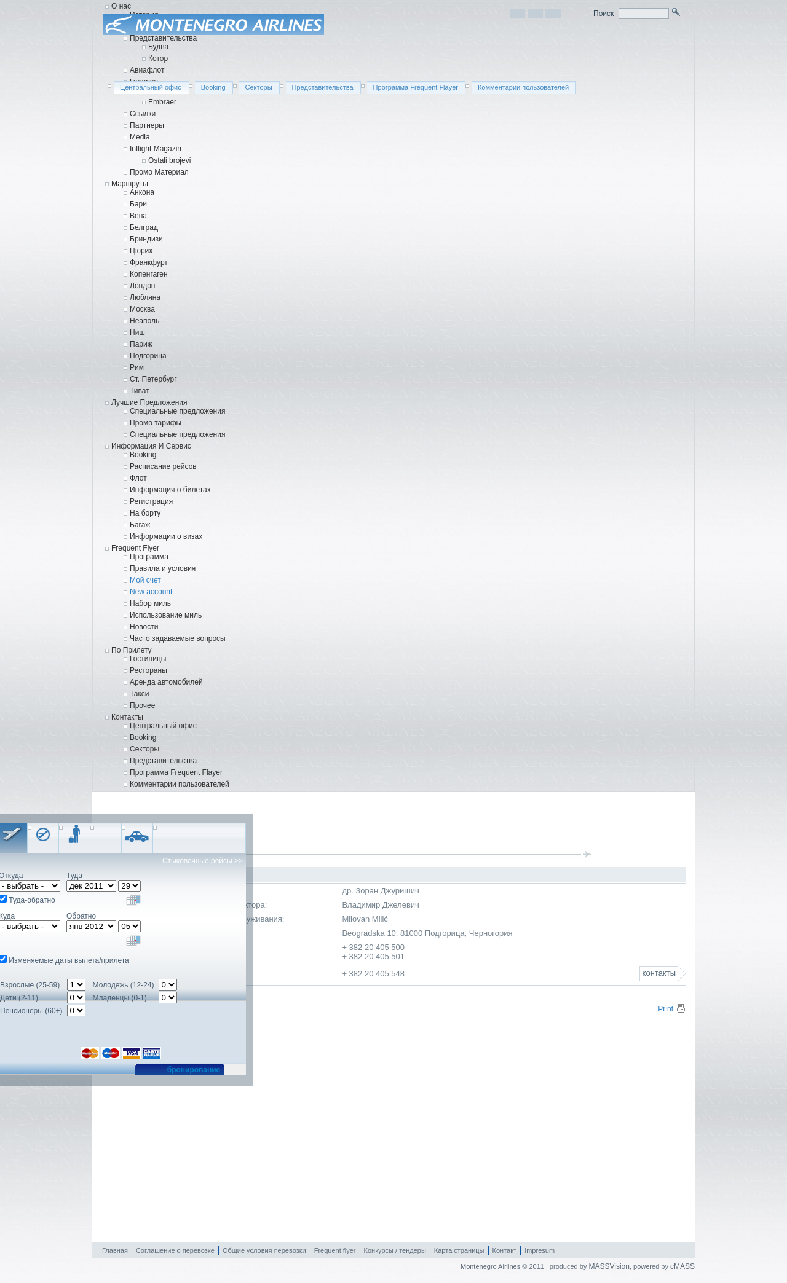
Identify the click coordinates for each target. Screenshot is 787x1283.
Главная (115, 1250)
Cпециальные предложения (177, 434)
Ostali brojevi (169, 160)
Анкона (142, 192)
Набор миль (150, 603)
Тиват (139, 390)
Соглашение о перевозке (175, 1250)
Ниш (137, 332)
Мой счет (145, 580)
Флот (138, 478)
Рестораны (148, 670)
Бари (138, 204)
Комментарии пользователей (179, 784)
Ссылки (143, 113)
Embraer (162, 102)
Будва (158, 46)
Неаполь (144, 320)
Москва (142, 309)
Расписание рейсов (163, 466)
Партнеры (147, 125)
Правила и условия (163, 568)
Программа (149, 556)
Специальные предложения (177, 411)
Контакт (504, 1250)
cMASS (682, 1266)
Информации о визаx (166, 536)
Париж (141, 344)
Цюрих (141, 250)
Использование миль (166, 615)
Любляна (145, 297)
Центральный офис (163, 725)
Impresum (539, 1250)
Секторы (144, 749)
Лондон (142, 285)
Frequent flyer (335, 1250)
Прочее (142, 705)
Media (140, 137)
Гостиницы (148, 658)
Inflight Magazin (155, 148)
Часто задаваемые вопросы (178, 638)
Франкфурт (149, 262)
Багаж (140, 524)
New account (151, 591)
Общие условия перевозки (264, 1250)
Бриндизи (146, 239)
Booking (143, 454)
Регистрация (151, 501)
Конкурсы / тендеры (395, 1250)
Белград (144, 227)
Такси (139, 693)
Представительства (163, 38)
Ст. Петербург (153, 379)
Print (672, 1009)
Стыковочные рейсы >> (202, 861)
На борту (145, 513)
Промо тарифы (155, 422)
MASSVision (608, 1266)
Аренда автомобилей (166, 682)
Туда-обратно (32, 900)
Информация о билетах (170, 489)
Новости (144, 626)
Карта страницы (459, 1250)
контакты (659, 973)
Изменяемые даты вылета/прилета (69, 960)
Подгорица (148, 355)
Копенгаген (149, 274)
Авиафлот (147, 70)
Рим (137, 367)
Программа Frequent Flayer (176, 772)
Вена (138, 215)
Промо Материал (159, 172)
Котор (158, 58)
